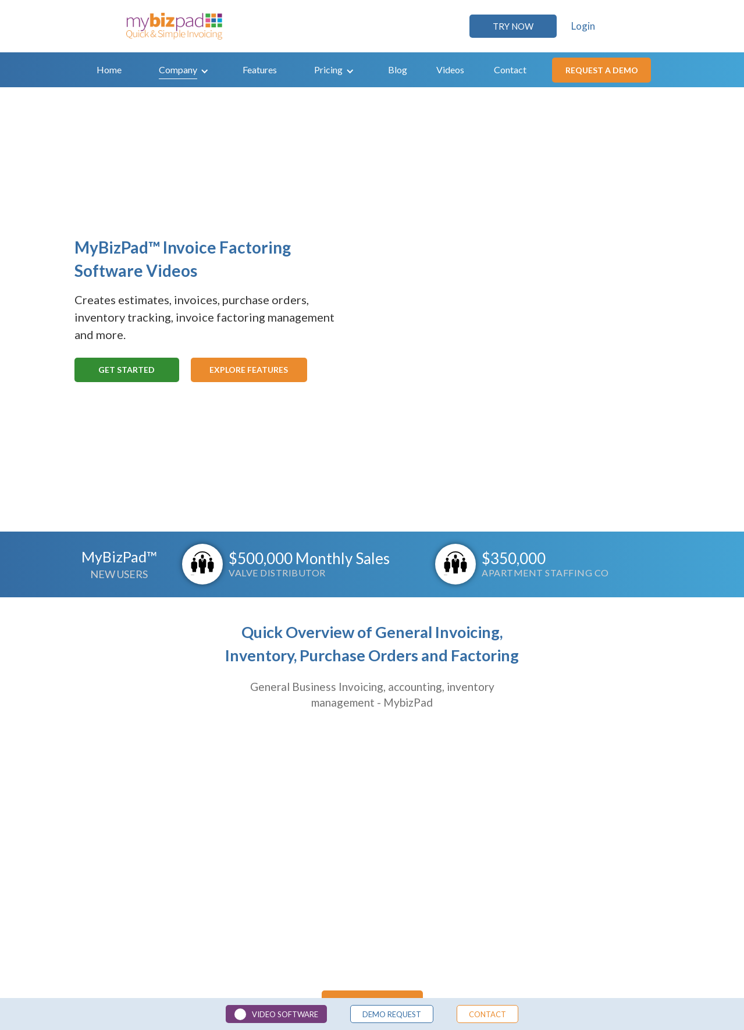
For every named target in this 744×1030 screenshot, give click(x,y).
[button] (183, 69)
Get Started (126, 370)
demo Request (391, 1014)
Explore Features (248, 370)
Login (583, 26)
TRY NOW (513, 26)
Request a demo (601, 70)
